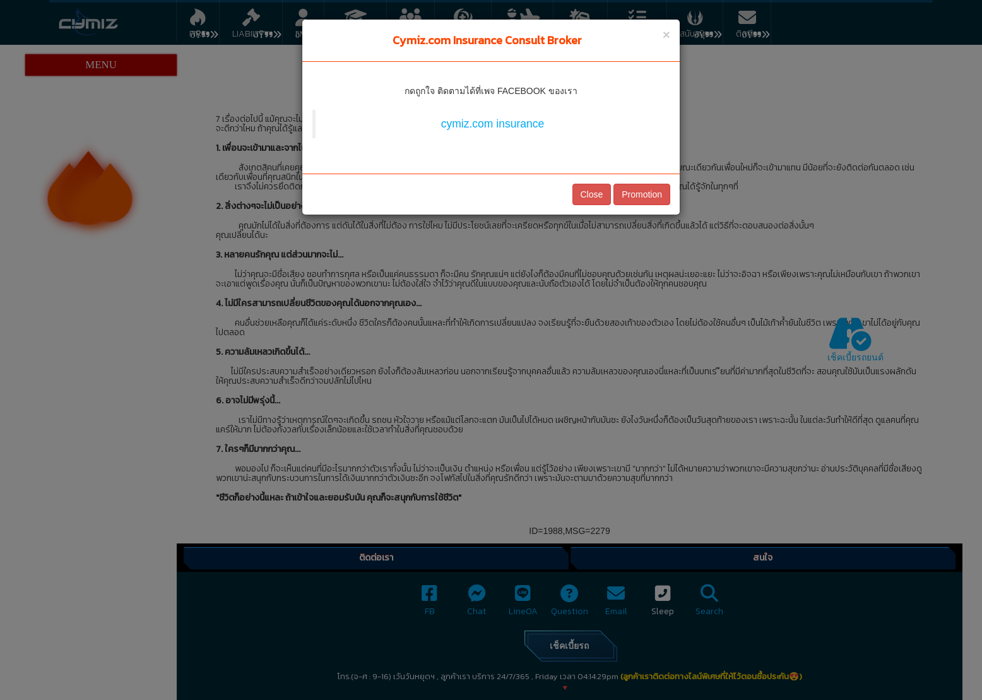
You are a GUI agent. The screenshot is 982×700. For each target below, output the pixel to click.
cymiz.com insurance (492, 123)
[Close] (666, 34)
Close (592, 194)
